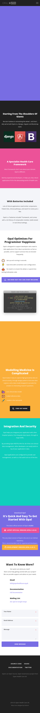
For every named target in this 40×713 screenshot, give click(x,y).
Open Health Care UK (22, 703)
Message (6, 653)
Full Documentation (16, 616)
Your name (7, 635)
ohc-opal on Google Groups (18, 625)
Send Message (20, 668)
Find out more (19, 432)
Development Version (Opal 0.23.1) (20, 571)
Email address (8, 644)
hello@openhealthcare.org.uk (19, 607)
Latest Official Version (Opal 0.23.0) (20, 554)
